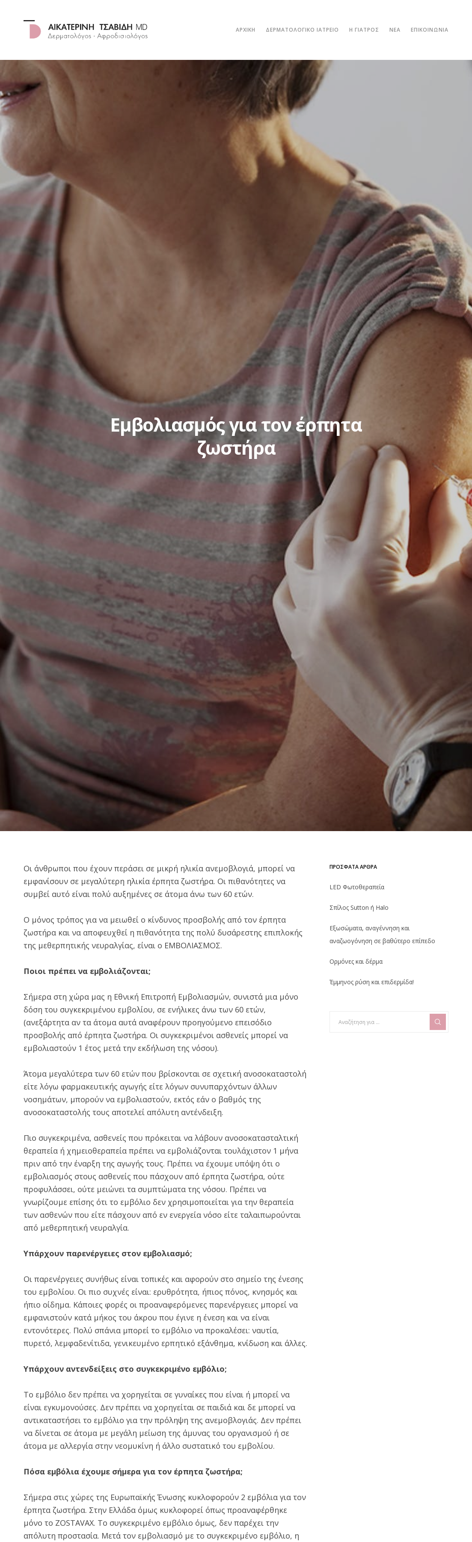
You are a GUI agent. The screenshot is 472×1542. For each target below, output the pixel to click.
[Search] (438, 1022)
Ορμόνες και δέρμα (356, 961)
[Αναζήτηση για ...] (389, 1022)
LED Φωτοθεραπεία (357, 887)
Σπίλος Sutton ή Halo (359, 907)
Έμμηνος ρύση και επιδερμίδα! (372, 982)
